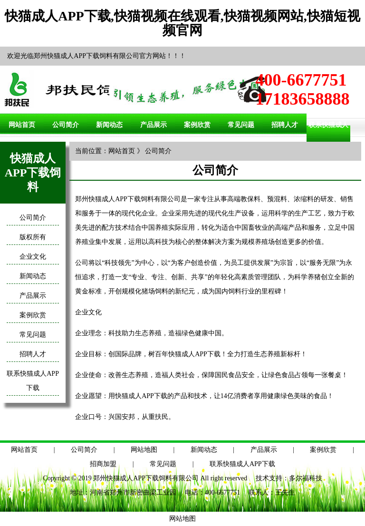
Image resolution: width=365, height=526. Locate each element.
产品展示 (153, 124)
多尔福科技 (305, 478)
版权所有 (32, 237)
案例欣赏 (197, 124)
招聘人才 (284, 124)
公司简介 (65, 124)
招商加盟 (103, 464)
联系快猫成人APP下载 (242, 464)
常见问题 (241, 124)
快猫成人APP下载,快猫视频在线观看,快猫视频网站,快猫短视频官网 (182, 23)
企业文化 (32, 256)
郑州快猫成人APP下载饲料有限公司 (146, 478)
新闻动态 (109, 124)
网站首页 (22, 124)
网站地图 (144, 449)
